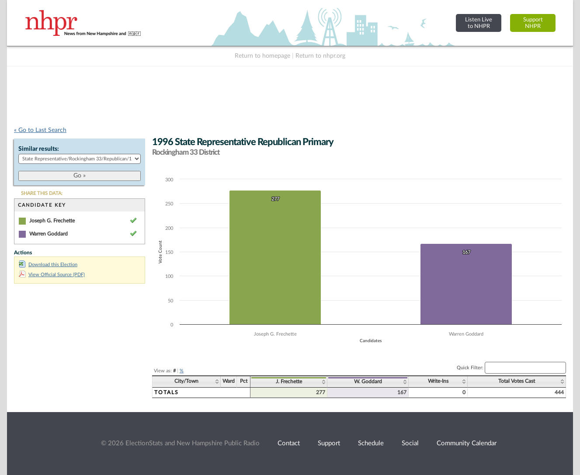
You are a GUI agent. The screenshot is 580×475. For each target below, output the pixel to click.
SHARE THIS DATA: (42, 193)
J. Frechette (289, 381)
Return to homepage (262, 56)
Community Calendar (467, 443)
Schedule (371, 443)
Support (329, 443)
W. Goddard (368, 381)
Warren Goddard (48, 233)
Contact (289, 443)
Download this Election (48, 264)
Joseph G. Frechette (52, 220)
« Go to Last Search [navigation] (40, 130)
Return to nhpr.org (320, 56)
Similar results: (38, 149)
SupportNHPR (533, 23)
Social (410, 443)
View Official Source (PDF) (52, 274)
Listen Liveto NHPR (478, 23)
